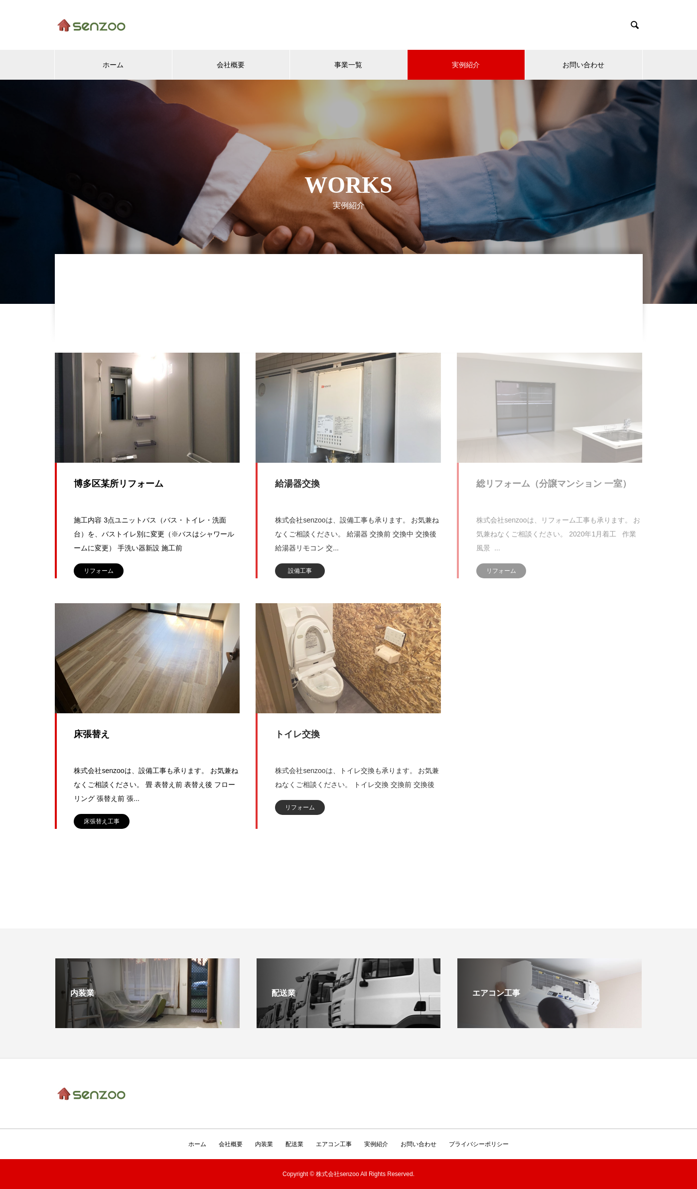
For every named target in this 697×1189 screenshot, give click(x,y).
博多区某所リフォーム (118, 484)
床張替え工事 (102, 821)
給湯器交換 (297, 484)
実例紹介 (466, 65)
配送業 (294, 1144)
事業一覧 (348, 65)
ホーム (113, 65)
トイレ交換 (297, 734)
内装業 (264, 1144)
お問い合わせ (583, 65)
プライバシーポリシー (479, 1144)
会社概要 (231, 65)
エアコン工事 (334, 1144)
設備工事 (300, 570)
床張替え (92, 734)
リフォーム (99, 570)
